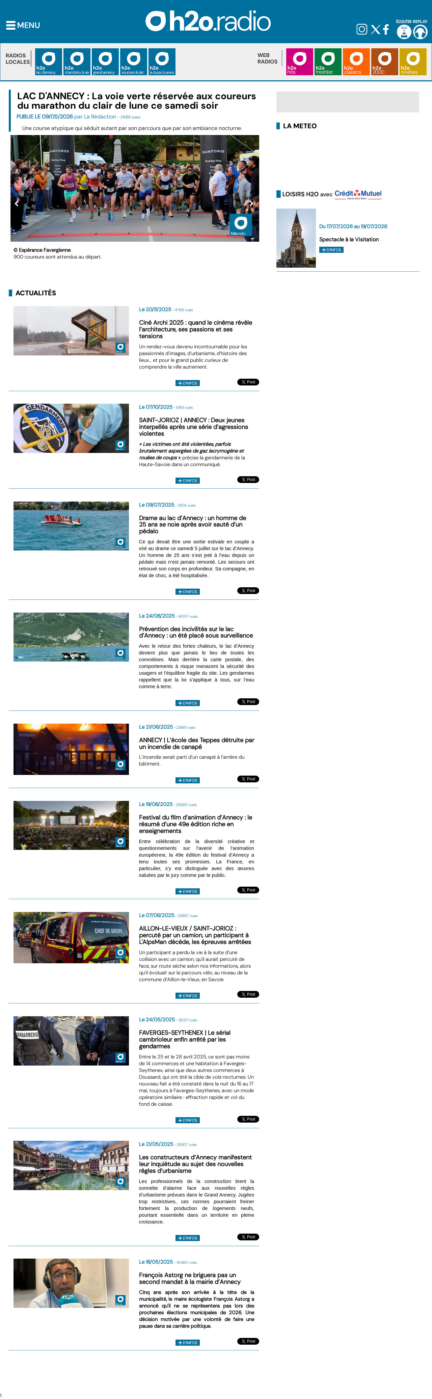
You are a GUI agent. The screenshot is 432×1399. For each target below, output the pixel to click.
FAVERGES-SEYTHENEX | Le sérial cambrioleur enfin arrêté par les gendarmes (185, 1039)
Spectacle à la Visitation (349, 239)
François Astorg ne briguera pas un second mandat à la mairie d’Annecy (190, 1278)
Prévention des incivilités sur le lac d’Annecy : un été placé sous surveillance (196, 632)
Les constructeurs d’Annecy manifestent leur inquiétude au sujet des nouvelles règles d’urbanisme (195, 1164)
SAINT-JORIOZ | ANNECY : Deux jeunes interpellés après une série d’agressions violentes (193, 427)
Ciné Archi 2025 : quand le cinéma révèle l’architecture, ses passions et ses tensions (195, 329)
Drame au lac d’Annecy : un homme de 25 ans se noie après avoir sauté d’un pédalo (192, 525)
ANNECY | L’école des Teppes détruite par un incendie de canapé (196, 743)
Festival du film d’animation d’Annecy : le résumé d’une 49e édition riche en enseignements (195, 824)
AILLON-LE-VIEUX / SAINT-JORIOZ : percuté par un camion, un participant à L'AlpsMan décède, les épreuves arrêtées (195, 935)
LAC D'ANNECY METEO (347, 158)
